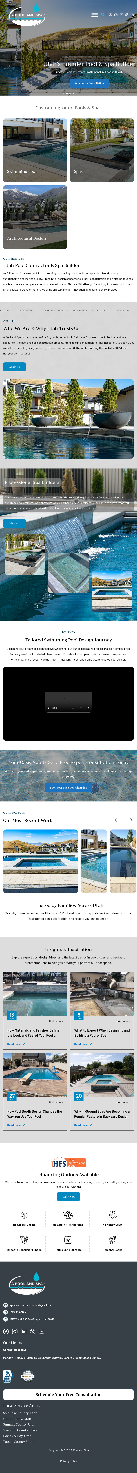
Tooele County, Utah (18, 1441)
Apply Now (68, 1196)
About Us (14, 366)
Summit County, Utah (19, 1424)
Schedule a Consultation (68, 83)
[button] (103, 14)
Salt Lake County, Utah (20, 1413)
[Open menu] (94, 15)
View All (14, 523)
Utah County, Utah (17, 1419)
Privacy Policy (68, 1461)
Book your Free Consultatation (68, 787)
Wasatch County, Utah (20, 1430)
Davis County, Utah (17, 1436)
